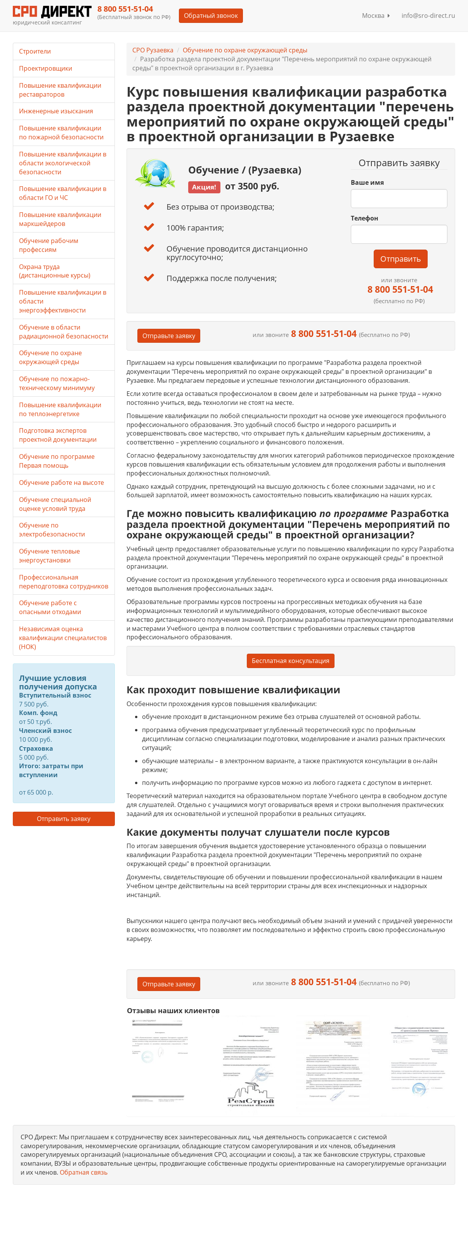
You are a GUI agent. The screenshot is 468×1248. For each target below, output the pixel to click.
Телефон (364, 218)
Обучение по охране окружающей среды (245, 50)
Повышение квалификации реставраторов (60, 90)
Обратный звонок (211, 15)
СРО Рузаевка (152, 50)
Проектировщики (45, 68)
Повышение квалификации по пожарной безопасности (61, 132)
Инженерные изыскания (56, 111)
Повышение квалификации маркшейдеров (60, 219)
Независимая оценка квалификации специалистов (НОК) (63, 638)
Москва (376, 15)
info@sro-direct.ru (428, 15)
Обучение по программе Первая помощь (57, 461)
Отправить (400, 258)
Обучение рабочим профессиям (48, 245)
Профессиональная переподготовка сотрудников (63, 581)
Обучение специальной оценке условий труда (55, 504)
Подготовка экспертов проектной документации (58, 435)
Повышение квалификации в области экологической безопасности (62, 163)
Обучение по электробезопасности (52, 529)
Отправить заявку (63, 818)
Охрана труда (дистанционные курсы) (54, 271)
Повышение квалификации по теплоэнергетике (60, 409)
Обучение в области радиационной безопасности (63, 331)
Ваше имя (367, 182)
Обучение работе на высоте (61, 482)
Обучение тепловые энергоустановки (49, 555)
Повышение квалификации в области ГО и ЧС (62, 193)
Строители (35, 51)
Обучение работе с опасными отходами (50, 607)
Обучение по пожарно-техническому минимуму (57, 383)
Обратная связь (83, 1172)
